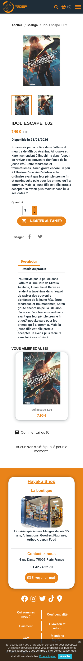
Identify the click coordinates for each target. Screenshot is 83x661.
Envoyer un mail (41, 577)
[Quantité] (27, 210)
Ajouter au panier (42, 221)
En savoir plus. (47, 656)
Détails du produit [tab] (34, 269)
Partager (29, 236)
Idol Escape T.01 (41, 409)
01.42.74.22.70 (42, 567)
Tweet (40, 236)
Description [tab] (29, 261)
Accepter (65, 656)
